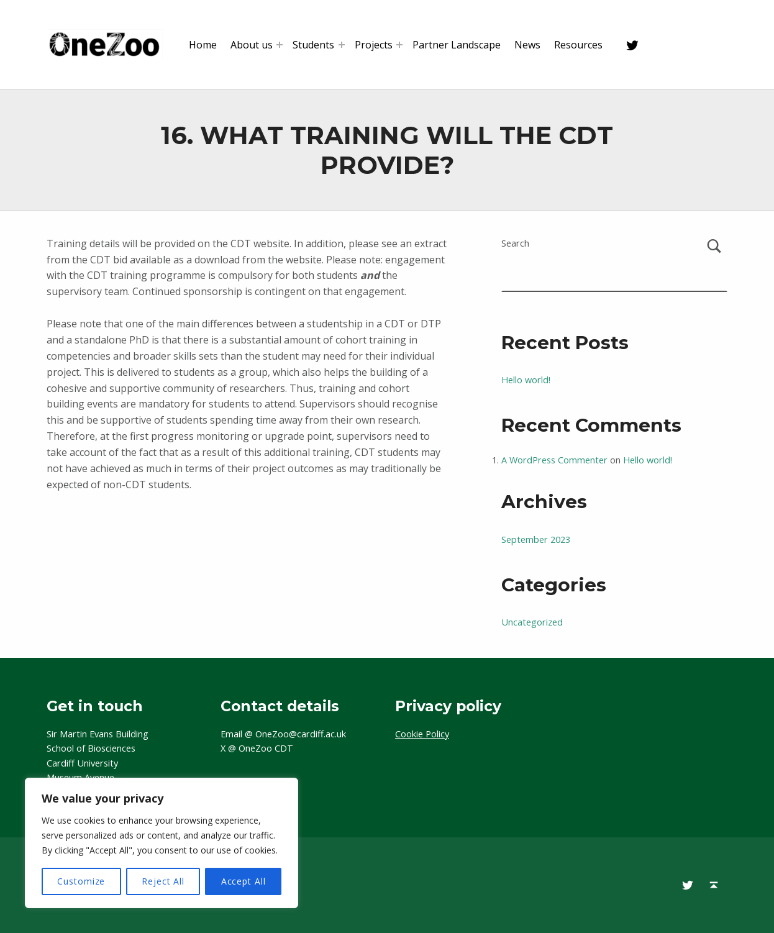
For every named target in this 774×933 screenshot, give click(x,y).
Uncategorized (532, 622)
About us (251, 45)
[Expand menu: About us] (279, 45)
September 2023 (535, 539)
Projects (374, 45)
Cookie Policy (422, 734)
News (527, 45)
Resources (578, 45)
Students (313, 45)
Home (203, 45)
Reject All (163, 881)
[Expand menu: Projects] (399, 45)
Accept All (243, 881)
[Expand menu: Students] (342, 45)
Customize (81, 881)
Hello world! (525, 380)
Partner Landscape (456, 45)
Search (515, 243)
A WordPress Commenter (554, 460)
